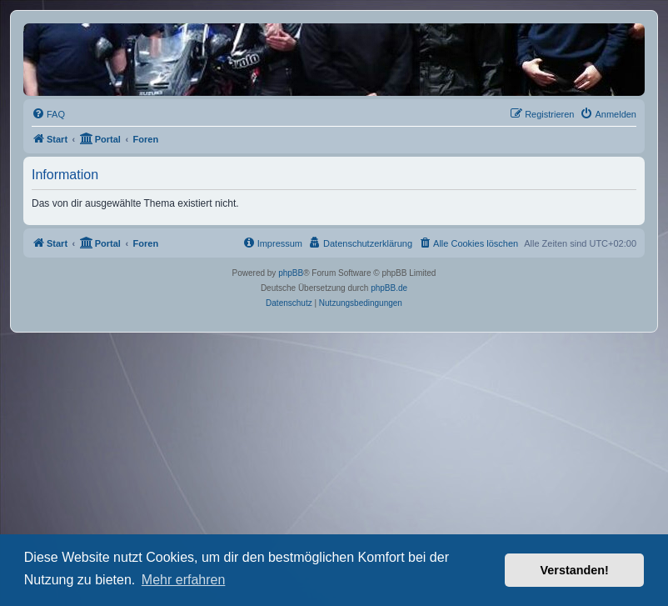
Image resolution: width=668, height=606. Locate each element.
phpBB (290, 273)
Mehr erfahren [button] (184, 580)
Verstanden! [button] (575, 570)
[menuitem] (48, 114)
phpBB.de (389, 288)
